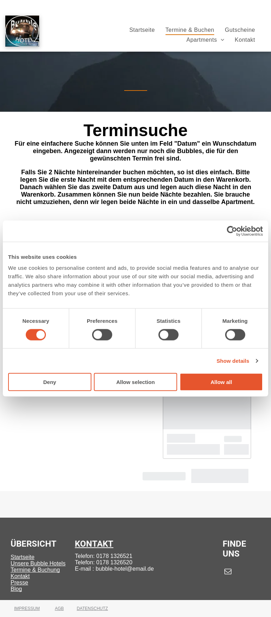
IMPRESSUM (27, 608)
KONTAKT (94, 544)
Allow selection (135, 382)
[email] (228, 572)
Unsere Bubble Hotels (38, 563)
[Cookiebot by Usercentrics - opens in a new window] (232, 231)
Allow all (221, 382)
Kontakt (20, 576)
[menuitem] (142, 30)
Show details (233, 360)
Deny (49, 382)
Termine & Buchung (35, 570)
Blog (16, 589)
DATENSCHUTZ (92, 608)
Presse (19, 583)
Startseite (23, 557)
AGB (59, 608)
